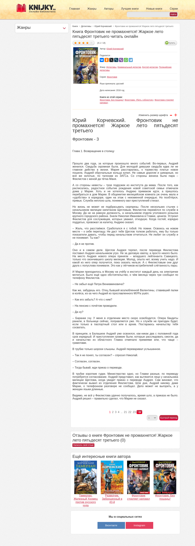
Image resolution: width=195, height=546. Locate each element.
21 (125, 412)
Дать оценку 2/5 (79, 42)
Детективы (86, 26)
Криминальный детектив (129, 67)
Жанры (91, 8)
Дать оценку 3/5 (83, 42)
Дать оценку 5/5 (91, 42)
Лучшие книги (130, 8)
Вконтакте (111, 525)
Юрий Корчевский (103, 26)
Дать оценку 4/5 (87, 42)
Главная (74, 8)
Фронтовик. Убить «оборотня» (139, 100)
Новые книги (154, 8)
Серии (174, 8)
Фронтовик (112, 77)
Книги (75, 26)
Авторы (108, 8)
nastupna (139, 412)
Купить (172, 43)
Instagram (139, 525)
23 (134, 412)
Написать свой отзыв (83, 445)
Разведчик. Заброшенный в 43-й (112, 499)
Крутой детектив (150, 67)
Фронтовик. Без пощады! (111, 100)
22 (129, 412)
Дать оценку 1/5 (75, 42)
